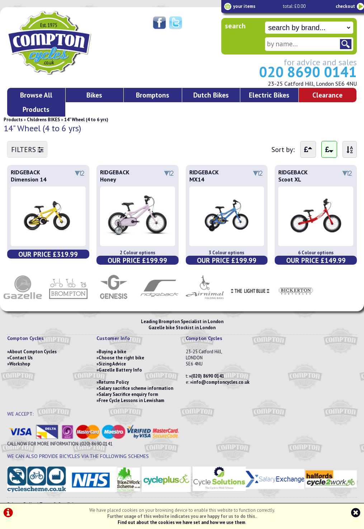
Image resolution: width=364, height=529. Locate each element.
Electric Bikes (269, 94)
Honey (108, 179)
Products (13, 120)
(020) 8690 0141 (207, 376)
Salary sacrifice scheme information (136, 388)
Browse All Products (36, 102)
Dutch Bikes (211, 94)
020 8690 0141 (308, 71)
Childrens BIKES (43, 120)
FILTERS (27, 149)
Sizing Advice (112, 364)
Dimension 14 (28, 179)
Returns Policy (114, 382)
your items (244, 6)
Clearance (327, 94)
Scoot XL (289, 179)
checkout (345, 6)
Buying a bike (112, 352)
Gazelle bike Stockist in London (182, 328)
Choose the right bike (121, 358)
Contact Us (21, 358)
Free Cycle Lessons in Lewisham (131, 400)
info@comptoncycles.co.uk (221, 382)
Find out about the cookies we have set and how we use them (181, 522)
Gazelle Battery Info (120, 370)
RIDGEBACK (25, 172)
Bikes (94, 94)
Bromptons (152, 94)
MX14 (196, 179)
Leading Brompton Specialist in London (182, 321)
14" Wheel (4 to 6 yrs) (86, 120)
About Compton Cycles (33, 352)
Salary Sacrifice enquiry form (128, 394)
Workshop (19, 364)
